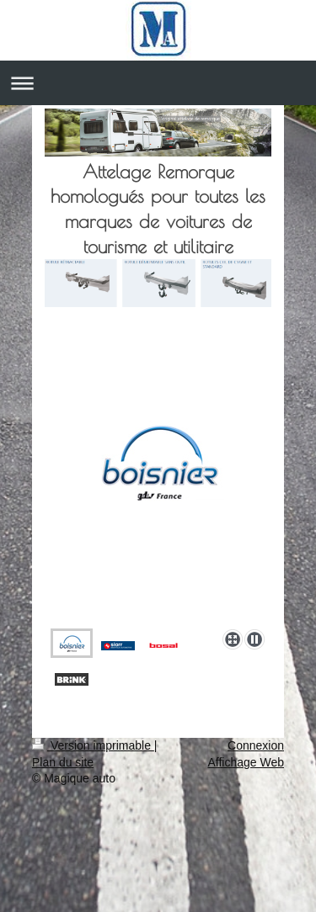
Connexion (256, 745)
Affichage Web (245, 762)
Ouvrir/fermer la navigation (158, 83)
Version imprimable (93, 745)
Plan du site (63, 762)
